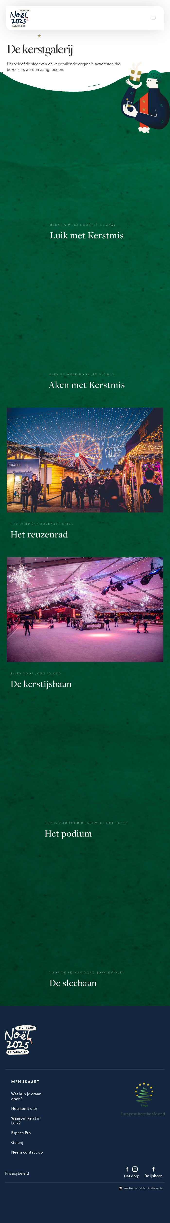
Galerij (17, 1142)
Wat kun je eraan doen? (26, 1096)
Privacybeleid (17, 1173)
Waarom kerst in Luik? (26, 1120)
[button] (153, 18)
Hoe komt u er (24, 1108)
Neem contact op (27, 1152)
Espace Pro (21, 1132)
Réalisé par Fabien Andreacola (143, 1188)
